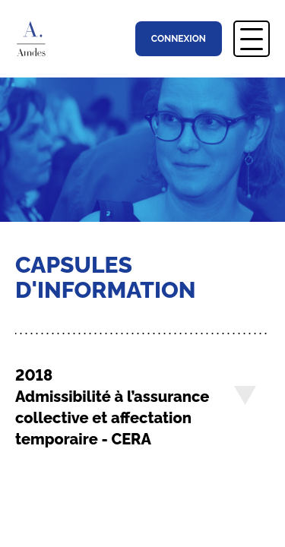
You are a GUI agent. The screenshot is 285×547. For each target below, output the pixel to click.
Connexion (178, 38)
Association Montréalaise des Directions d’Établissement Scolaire (37, 39)
